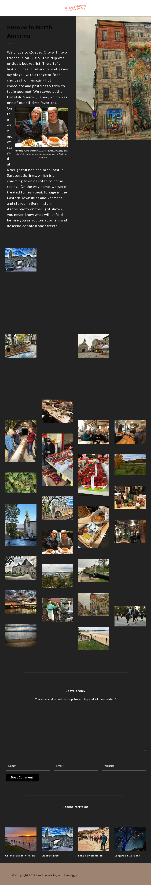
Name (10, 757)
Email (58, 757)
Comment (13, 707)
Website (107, 757)
